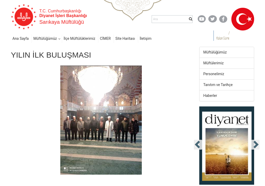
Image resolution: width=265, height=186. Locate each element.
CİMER (105, 38)
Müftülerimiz (213, 63)
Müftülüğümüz (45, 38)
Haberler (210, 96)
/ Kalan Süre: (223, 35)
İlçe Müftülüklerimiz (79, 38)
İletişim (146, 38)
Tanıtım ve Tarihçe (218, 85)
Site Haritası (125, 38)
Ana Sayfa (20, 38)
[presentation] (198, 145)
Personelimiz (213, 74)
